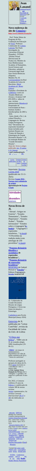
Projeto (24, 185)
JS (10, 458)
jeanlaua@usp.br (25, 9)
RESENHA (13, 267)
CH (13, 458)
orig (21, 439)
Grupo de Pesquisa (23, 22)
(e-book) (22, 243)
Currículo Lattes (23, 18)
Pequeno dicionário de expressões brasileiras (17, 262)
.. (26, 23)
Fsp (16, 154)
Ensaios (20, 270)
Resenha (11, 274)
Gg (12, 154)
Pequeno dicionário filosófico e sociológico (17, 250)
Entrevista (12, 321)
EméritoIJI (11, 439)
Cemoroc (21, 30)
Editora (11, 385)
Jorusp (15, 451)
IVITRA (12, 455)
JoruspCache (22, 451)
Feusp (13, 44)
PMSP (11, 450)
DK (22, 154)
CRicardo (21, 433)
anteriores (12, 201)
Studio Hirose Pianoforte (17, 461)
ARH (18, 458)
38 (9, 398)
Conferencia (20, 455)
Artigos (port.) (18, 161)
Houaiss (13, 444)
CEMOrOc (12, 93)
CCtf (9, 433)
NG (25, 456)
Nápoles (21, 435)
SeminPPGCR (19, 437)
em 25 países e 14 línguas (17, 149)
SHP (23, 11)
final (24, 442)
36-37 (22, 396)
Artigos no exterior (24, 162)
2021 (16, 425)
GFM (17, 439)
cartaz (19, 448)
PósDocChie (13, 440)
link (15, 448)
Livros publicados (12, 160)
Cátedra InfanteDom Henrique (17, 418)
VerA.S (17, 456)
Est (14, 154)
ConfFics (11, 437)
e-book (23, 233)
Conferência (12, 315)
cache (15, 428)
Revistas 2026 (16, 170)
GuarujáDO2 (22, 450)
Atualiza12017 (13, 435)
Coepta (11, 188)
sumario (10, 456)
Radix (23, 458)
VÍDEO (11, 350)
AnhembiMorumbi (14, 432)
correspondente (14, 80)
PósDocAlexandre (15, 442)
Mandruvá (23, 103)
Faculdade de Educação (24, 13)
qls (10, 154)
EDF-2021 (12, 413)
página (14, 365)
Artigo (10, 391)
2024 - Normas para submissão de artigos (17, 181)
